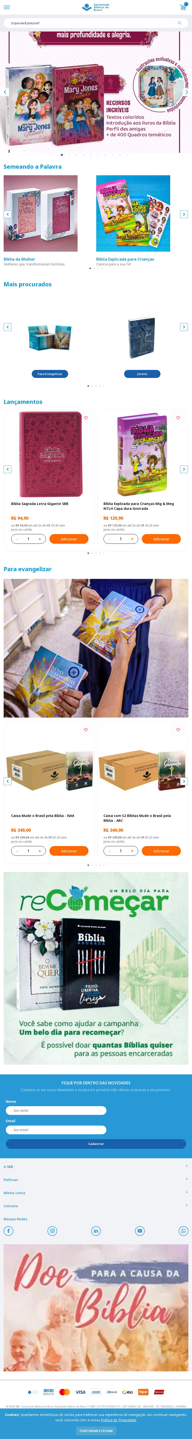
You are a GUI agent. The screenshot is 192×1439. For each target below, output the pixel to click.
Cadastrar (96, 1144)
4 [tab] (84, 155)
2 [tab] (69, 155)
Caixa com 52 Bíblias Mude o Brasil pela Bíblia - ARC (137, 818)
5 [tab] (91, 155)
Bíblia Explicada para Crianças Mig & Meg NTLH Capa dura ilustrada (139, 506)
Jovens (142, 374)
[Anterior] (5, 92)
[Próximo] (187, 92)
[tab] (90, 268)
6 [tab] (98, 155)
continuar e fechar (96, 1431)
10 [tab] (127, 155)
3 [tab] (76, 155)
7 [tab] (105, 155)
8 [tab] (113, 155)
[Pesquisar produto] (181, 24)
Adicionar (69, 539)
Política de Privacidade (118, 1420)
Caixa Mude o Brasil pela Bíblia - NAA (42, 815)
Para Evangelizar (50, 374)
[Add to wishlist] (86, 418)
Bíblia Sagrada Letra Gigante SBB (39, 503)
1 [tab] (62, 155)
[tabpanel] (96, 92)
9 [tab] (120, 155)
